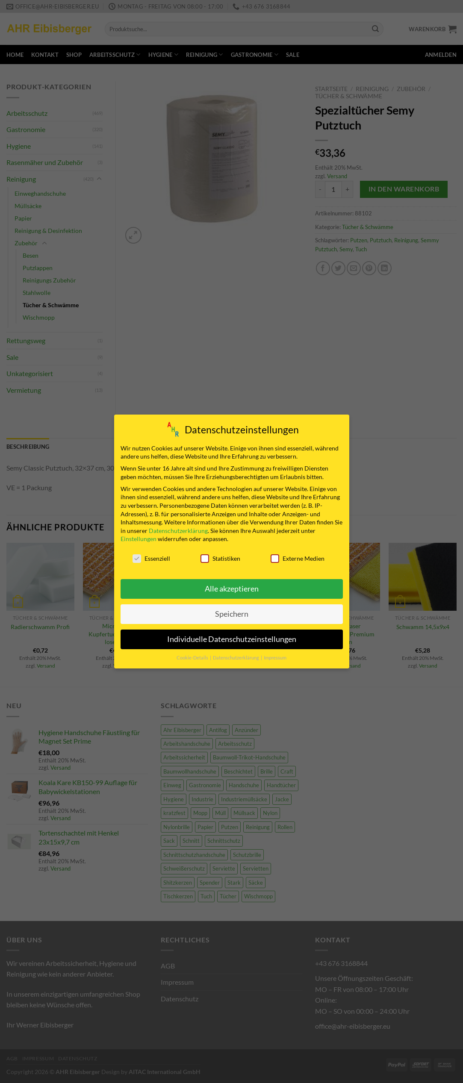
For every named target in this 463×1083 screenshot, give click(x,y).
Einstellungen (138, 538)
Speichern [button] (231, 613)
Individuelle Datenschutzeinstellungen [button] (231, 639)
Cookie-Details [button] (193, 657)
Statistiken (220, 558)
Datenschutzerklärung (178, 530)
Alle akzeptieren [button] (232, 588)
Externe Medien (297, 558)
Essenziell (151, 558)
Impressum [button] (275, 657)
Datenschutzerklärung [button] (236, 657)
